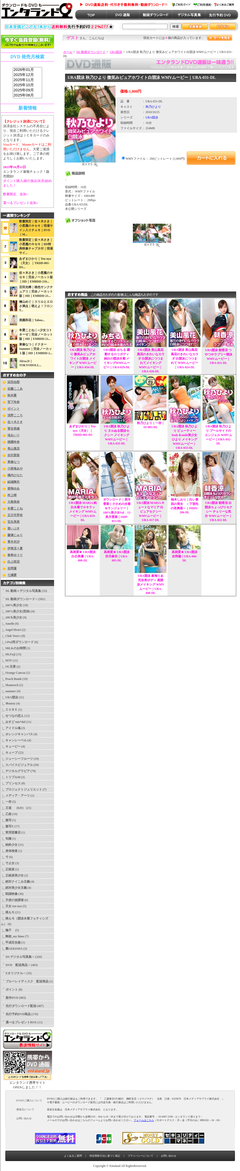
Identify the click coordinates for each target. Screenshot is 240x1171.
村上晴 (12, 495)
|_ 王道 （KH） (13, 808)
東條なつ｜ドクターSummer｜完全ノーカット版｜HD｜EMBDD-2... (35, 349)
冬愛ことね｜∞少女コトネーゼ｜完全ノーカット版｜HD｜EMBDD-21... (36, 334)
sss (27, 82)
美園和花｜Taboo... (32, 320)
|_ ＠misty (8, 703)
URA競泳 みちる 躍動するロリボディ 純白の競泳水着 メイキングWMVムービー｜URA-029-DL (116, 358)
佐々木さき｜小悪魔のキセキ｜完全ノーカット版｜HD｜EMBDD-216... (36, 277)
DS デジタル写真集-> (20, 957)
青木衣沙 (13, 542)
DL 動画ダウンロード (91, 52)
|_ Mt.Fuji (8, 654)
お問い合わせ (168, 1155)
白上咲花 (13, 561)
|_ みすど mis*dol (13, 722)
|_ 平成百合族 (11, 942)
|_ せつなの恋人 (12, 716)
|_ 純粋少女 (9, 845)
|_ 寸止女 (8, 863)
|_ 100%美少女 (11, 605)
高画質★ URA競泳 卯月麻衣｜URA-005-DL (117, 556)
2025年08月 (27, 95)
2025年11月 (27, 80)
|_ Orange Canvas (13, 673)
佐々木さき (15, 422)
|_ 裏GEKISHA (12, 948)
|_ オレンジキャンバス (17, 734)
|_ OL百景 (8, 666)
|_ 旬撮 (6, 838)
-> (22, 599)
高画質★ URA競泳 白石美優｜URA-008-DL (83, 556)
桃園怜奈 (13, 442)
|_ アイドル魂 (11, 728)
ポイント (13, 408)
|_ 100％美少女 (11, 617)
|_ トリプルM (10, 777)
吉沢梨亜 (13, 455)
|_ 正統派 (8, 869)
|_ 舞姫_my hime (12, 936)
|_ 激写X (7, 826)
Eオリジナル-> (16, 973)
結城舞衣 (13, 482)
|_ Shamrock (10, 685)
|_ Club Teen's (11, 636)
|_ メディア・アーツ (15, 795)
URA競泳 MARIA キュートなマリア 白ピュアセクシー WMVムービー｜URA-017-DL (151, 511)
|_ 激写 (6, 820)
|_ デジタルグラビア (15, 771)
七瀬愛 (12, 575)
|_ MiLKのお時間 (13, 648)
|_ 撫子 (8, 930)
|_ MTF (6, 660)
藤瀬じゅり (15, 535)
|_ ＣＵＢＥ (9, 709)
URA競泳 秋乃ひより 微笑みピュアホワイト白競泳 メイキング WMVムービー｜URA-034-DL (82, 358)
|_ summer (8, 691)
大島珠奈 (13, 502)
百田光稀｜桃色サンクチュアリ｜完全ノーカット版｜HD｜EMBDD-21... (36, 291)
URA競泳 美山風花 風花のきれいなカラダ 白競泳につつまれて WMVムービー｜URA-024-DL (184, 358)
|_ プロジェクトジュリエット (21, 789)
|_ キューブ (9, 752)
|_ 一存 (6, 802)
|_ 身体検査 (9, 851)
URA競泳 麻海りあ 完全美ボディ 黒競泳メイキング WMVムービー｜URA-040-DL (150, 584)
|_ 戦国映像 (9, 894)
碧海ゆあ (13, 488)
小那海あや (15, 468)
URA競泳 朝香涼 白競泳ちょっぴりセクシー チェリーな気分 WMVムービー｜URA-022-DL (218, 511)
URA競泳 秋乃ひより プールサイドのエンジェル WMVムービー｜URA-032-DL (218, 435)
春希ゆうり (15, 555)
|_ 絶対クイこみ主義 (15, 881)
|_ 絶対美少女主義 (14, 888)
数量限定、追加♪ (15, 194)
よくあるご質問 (73, 1155)
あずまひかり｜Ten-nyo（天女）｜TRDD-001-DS (82, 431)
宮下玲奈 (13, 402)
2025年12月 (27, 75)
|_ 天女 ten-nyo (11, 906)
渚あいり (13, 435)
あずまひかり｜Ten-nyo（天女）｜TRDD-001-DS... (35, 263)
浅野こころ (15, 415)
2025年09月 (27, 90)
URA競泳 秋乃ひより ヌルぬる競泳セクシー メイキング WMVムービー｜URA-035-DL (117, 435)
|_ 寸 (4, 857)
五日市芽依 (15, 515)
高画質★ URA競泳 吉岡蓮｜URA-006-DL (184, 556)
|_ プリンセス (11, 783)
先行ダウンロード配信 (21, 1006)
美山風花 (13, 448)
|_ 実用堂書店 (11, 832)
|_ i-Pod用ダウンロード (17, 642)
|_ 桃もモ (8, 912)
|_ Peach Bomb (11, 679)
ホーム (67, 52)
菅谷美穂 (13, 428)
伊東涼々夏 (15, 548)
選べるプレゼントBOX (21, 1022)
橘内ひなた (15, 475)
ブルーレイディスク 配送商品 (27, 981)
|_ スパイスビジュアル (17, 765)
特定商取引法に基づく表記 (105, 1155)
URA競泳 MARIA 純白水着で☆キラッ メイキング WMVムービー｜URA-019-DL (83, 511)
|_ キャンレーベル (14, 740)
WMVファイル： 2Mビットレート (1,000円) (155, 158)
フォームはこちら (144, 1120)
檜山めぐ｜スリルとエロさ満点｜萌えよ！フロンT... (36, 306)
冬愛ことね (15, 508)
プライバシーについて (140, 1155)
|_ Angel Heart (11, 630)
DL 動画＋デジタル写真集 (23, 591)
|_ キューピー (11, 746)
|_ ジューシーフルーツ (17, 759)
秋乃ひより (153, 107)
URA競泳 (116, 52)
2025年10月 (27, 85)
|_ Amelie (7, 623)
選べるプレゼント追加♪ (20, 203)
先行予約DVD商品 (18, 1014)
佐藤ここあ (15, 389)
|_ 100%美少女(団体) (15, 611)
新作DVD (12, 998)
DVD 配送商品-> (18, 965)
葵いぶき (13, 528)
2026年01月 (27, 69)
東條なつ (13, 462)
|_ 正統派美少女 (12, 875)
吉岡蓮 (12, 568)
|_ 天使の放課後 (12, 900)
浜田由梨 (13, 382)
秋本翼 (12, 395)
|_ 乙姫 (6, 814)
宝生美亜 (13, 522)
